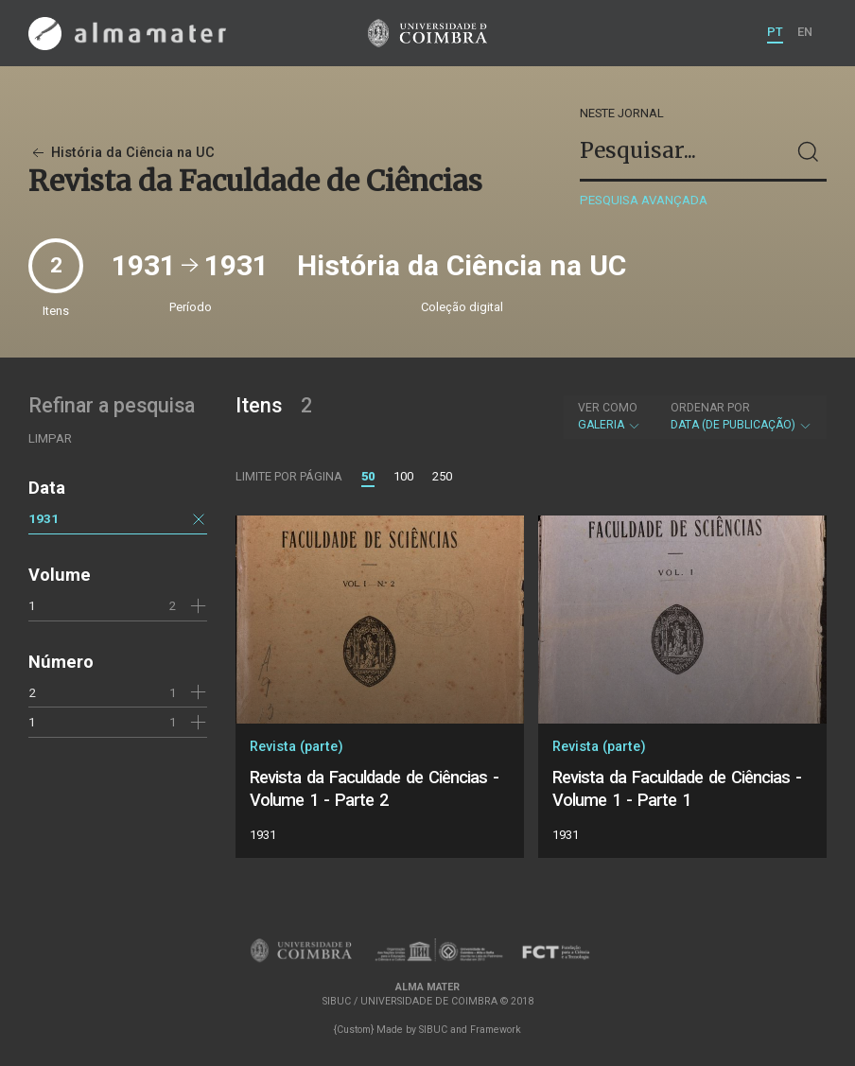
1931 (43, 518)
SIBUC (433, 1029)
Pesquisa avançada (643, 200)
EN (804, 32)
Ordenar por (710, 407)
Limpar (50, 438)
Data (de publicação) (741, 416)
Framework (495, 1029)
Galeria (609, 416)
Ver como (607, 407)
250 (442, 476)
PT (775, 32)
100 (403, 476)
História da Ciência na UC (121, 153)
